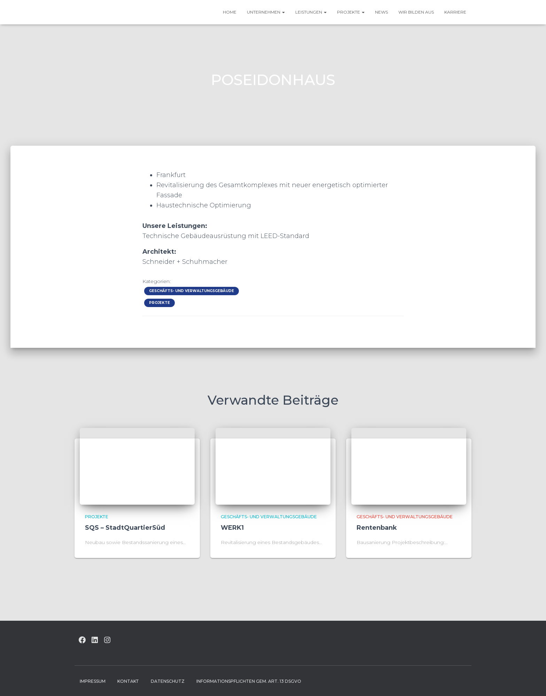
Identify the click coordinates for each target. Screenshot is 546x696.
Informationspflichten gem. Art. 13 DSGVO (248, 681)
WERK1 (232, 527)
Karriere (455, 12)
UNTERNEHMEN (266, 12)
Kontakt (128, 681)
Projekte (351, 12)
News (381, 12)
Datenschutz (168, 681)
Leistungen (311, 12)
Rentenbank (377, 527)
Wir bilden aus (416, 12)
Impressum (93, 681)
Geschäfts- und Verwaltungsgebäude (191, 291)
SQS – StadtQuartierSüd (125, 527)
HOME (229, 12)
